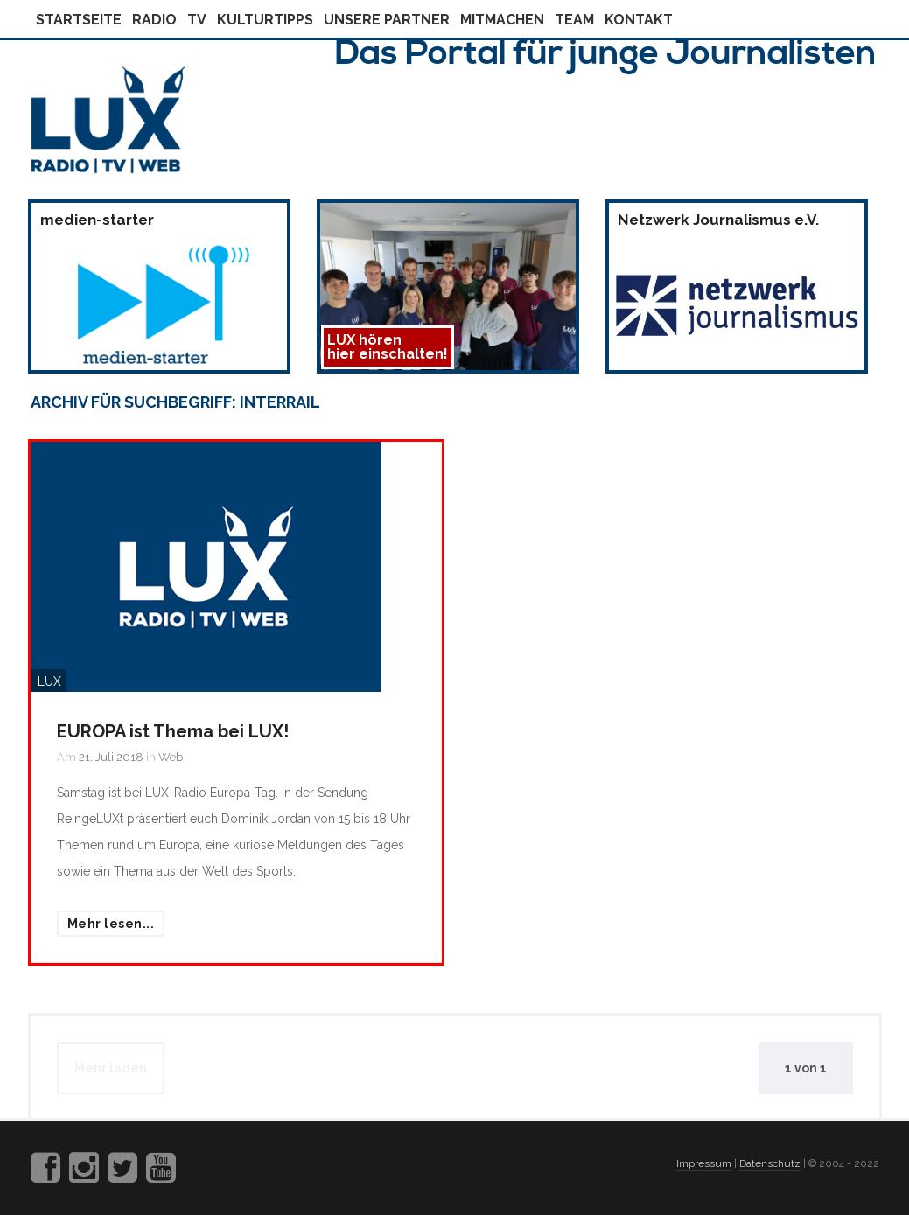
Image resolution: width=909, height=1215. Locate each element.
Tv (196, 19)
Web (170, 757)
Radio (154, 19)
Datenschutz (770, 1163)
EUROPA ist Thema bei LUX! (173, 731)
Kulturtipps (265, 19)
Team (574, 19)
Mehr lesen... (111, 924)
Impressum (703, 1163)
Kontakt (639, 19)
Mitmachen (502, 19)
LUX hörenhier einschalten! (387, 347)
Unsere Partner (387, 19)
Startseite (79, 19)
